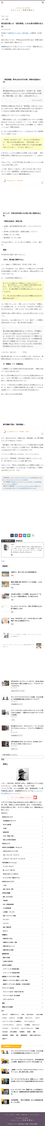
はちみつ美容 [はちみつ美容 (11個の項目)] (39, 1014)
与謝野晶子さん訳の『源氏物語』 (18, 33)
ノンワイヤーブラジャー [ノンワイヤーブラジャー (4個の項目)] (8, 1025)
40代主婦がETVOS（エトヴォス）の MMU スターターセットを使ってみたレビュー (27, 743)
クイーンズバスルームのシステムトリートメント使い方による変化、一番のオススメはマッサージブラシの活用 (27, 712)
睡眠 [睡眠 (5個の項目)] (34, 1032)
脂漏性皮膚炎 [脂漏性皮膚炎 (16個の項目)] (24, 1035)
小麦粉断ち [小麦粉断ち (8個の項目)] (22, 1032)
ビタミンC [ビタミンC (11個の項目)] (19, 1025)
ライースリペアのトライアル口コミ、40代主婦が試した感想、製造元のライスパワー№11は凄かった (27, 1060)
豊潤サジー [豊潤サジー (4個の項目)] (5, 1038)
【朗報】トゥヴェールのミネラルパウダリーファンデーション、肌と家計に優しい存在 (27, 1071)
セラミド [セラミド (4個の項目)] (37, 1018)
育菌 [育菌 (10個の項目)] (17, 1035)
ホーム (6, 1114)
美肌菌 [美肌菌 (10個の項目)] (12, 1035)
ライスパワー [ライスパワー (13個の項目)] (5, 1028)
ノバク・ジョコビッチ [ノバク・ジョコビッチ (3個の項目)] (29, 1021)
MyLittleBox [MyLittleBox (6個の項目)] (30, 1014)
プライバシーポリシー (35, 1114)
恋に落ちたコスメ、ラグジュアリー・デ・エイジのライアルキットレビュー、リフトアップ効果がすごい (27, 728)
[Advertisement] (22, 64)
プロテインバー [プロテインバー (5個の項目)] (36, 1025)
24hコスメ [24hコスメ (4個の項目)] (5, 1014)
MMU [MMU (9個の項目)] (23, 1014)
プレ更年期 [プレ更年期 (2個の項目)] (27, 1025)
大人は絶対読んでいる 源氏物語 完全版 (17, 431)
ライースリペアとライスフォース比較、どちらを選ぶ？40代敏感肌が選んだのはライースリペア (27, 698)
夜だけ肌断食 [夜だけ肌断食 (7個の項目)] (13, 1032)
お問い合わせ (25, 1114)
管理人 (18, 1114)
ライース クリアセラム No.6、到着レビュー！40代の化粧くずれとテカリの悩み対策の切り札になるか (27, 1080)
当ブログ (12, 1114)
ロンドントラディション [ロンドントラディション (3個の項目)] (27, 1028)
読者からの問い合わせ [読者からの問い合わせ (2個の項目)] (35, 1035)
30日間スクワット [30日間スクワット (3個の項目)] (14, 1014)
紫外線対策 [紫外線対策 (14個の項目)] (5, 1035)
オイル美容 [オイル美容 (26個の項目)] (20, 1018)
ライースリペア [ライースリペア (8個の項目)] (15, 1028)
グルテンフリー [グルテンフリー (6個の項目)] (29, 1018)
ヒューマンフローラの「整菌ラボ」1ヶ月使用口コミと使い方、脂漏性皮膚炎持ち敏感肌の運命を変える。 (27, 1091)
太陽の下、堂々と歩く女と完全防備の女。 (24, 572)
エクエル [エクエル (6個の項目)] (4, 1018)
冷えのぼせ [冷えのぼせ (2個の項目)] (5, 1032)
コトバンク (35, 100)
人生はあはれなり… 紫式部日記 (14, 180)
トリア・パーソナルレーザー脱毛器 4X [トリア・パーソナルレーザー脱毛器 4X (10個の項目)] (11, 1021)
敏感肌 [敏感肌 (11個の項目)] (28, 1032)
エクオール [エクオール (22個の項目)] (12, 1018)
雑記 (4, 561)
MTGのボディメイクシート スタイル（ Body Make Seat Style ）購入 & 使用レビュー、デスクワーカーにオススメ (27, 683)
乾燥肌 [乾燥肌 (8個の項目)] (37, 1028)
